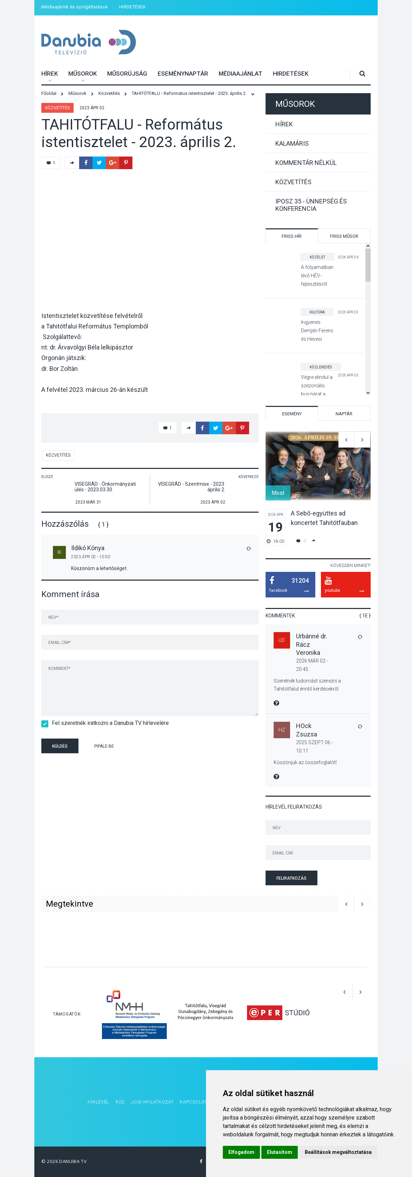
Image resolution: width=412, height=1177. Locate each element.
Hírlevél (98, 1102)
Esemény (292, 413)
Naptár (344, 413)
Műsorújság (127, 73)
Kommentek (280, 615)
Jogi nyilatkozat (152, 1102)
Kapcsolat (193, 1102)
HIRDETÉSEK (132, 6)
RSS (120, 1102)
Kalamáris (292, 143)
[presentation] (176, 747)
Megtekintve (69, 904)
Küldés (60, 746)
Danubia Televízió (79, 38)
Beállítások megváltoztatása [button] (338, 1152)
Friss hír (292, 236)
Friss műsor (344, 236)
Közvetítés (57, 107)
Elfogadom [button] (241, 1152)
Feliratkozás (291, 878)
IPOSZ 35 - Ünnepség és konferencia (311, 205)
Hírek (49, 73)
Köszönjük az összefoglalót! (305, 762)
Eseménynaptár (183, 73)
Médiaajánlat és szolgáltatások (74, 6)
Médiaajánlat (240, 73)
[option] (318, 488)
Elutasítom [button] (279, 1152)
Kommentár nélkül (306, 162)
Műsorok (82, 73)
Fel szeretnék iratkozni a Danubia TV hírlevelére (108, 723)
